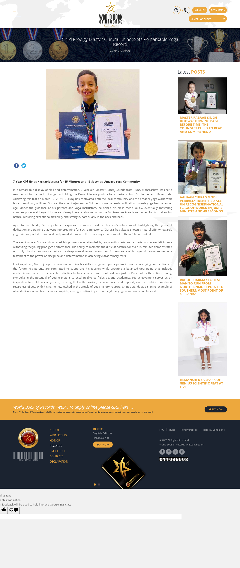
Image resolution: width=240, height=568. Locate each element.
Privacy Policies (189, 429)
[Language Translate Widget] (208, 18)
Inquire (200, 10)
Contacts (56, 456)
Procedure (58, 451)
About (54, 430)
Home (113, 51)
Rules (172, 429)
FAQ (161, 429)
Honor (55, 440)
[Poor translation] (14, 510)
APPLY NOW (215, 409)
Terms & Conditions (214, 429)
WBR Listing (58, 435)
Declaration (218, 10)
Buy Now (103, 444)
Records (125, 51)
